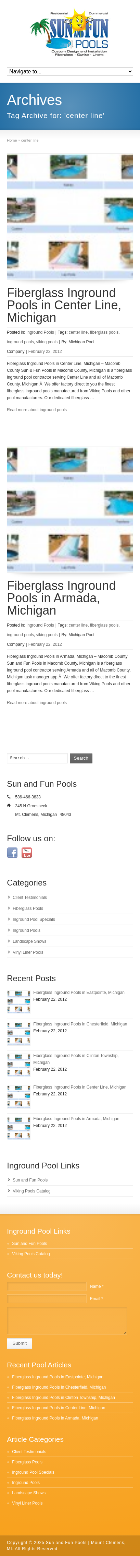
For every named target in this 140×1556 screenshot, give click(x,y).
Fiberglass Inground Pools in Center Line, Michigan (64, 305)
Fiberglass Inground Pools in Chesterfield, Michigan (80, 1024)
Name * (97, 1286)
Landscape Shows (29, 941)
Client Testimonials (30, 897)
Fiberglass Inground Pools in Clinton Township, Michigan (63, 1397)
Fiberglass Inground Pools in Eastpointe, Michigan (79, 992)
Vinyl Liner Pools (28, 952)
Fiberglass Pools (28, 908)
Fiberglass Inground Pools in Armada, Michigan (61, 598)
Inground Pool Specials (34, 919)
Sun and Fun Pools (30, 1180)
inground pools (20, 342)
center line (78, 332)
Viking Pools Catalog (32, 1191)
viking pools (47, 342)
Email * (96, 1298)
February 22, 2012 (45, 351)
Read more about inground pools (37, 409)
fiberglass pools (104, 332)
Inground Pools (40, 332)
